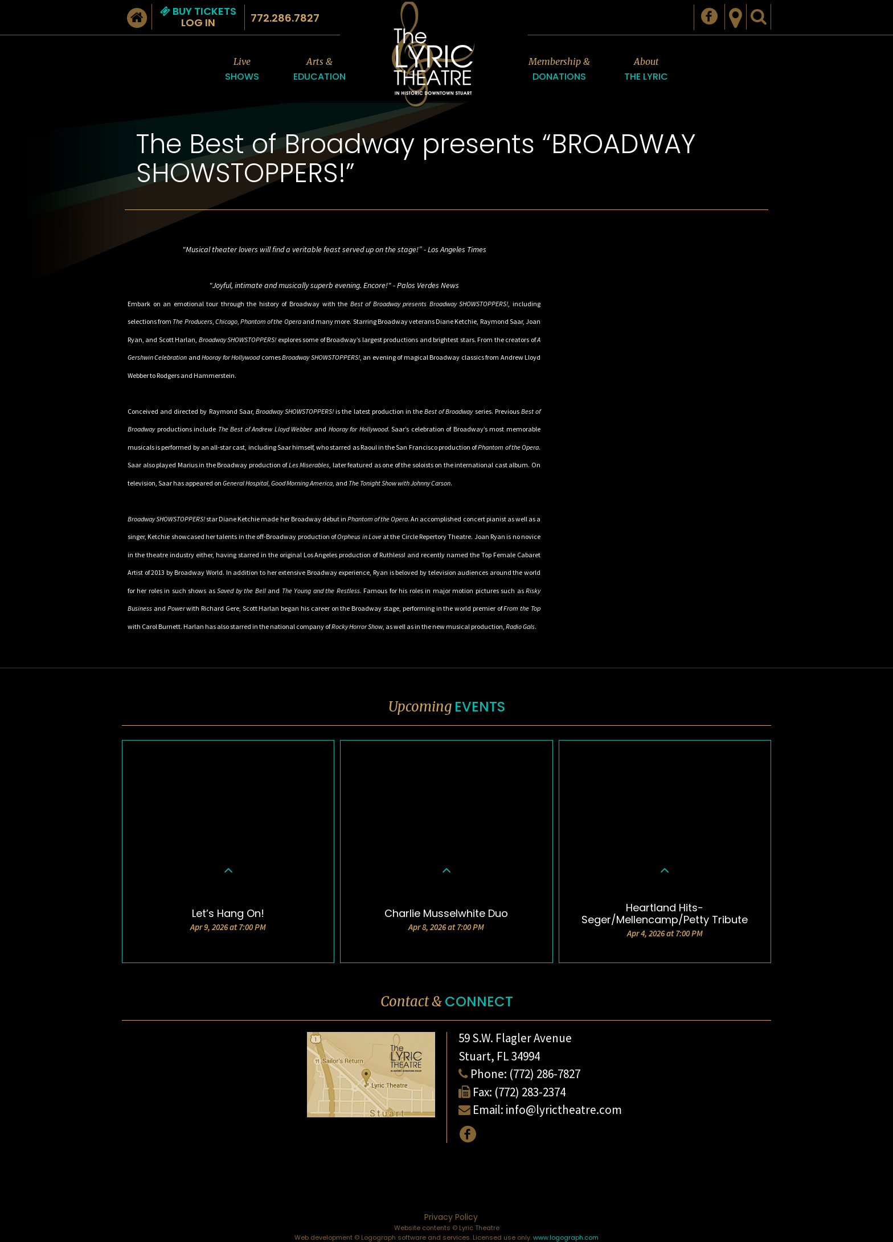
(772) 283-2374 (530, 1092)
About (646, 70)
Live (242, 70)
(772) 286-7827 (544, 1073)
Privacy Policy (451, 1217)
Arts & (319, 70)
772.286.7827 (285, 18)
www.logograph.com (566, 1237)
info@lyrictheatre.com (564, 1109)
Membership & (559, 70)
